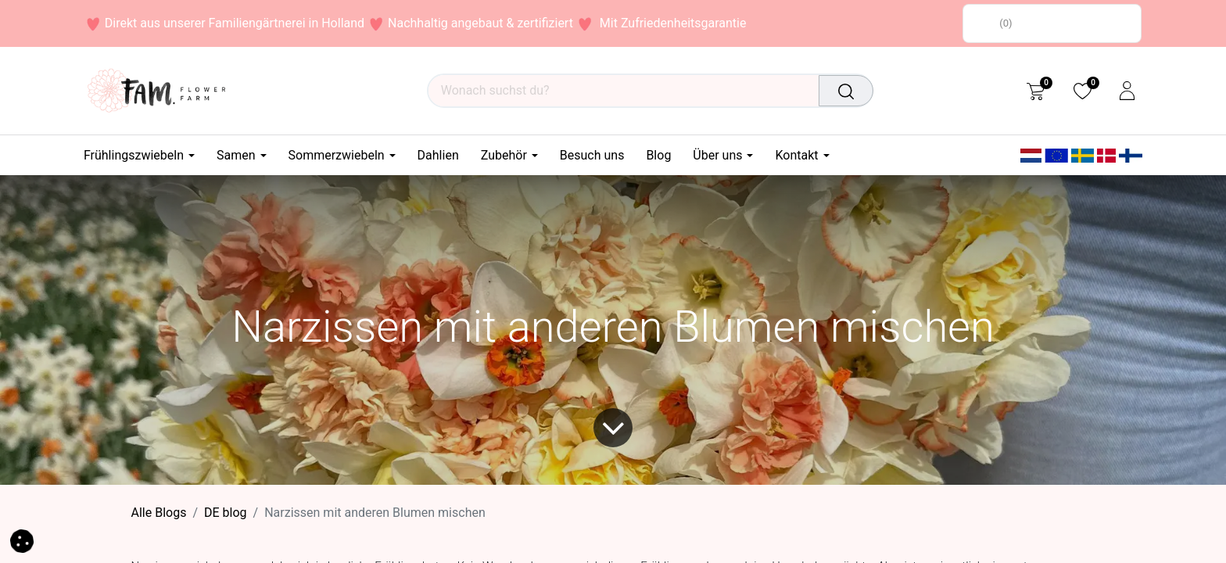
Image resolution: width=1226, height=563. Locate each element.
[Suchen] (846, 90)
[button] (22, 540)
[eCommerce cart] (1035, 91)
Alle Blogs (159, 512)
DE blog (225, 512)
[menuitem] (438, 155)
